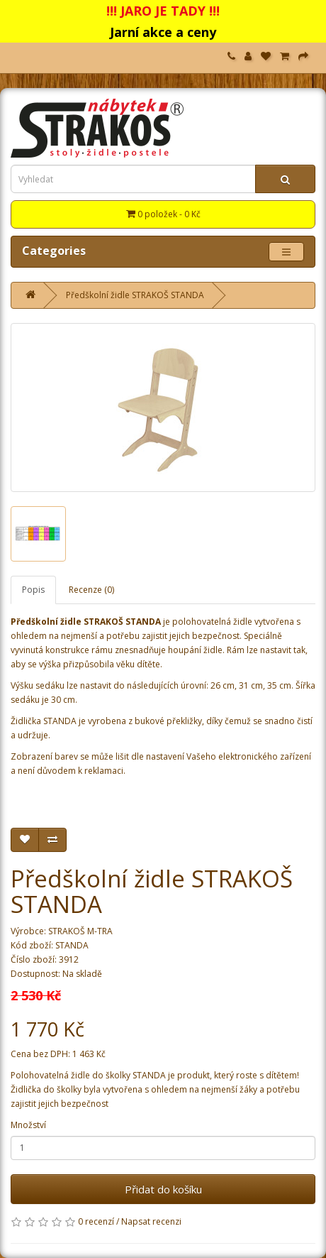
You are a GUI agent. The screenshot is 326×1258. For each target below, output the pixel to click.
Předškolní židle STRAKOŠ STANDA (135, 295)
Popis (33, 590)
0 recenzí (96, 1221)
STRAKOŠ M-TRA (80, 931)
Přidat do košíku (163, 1189)
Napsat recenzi (151, 1221)
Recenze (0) (91, 590)
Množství (28, 1125)
